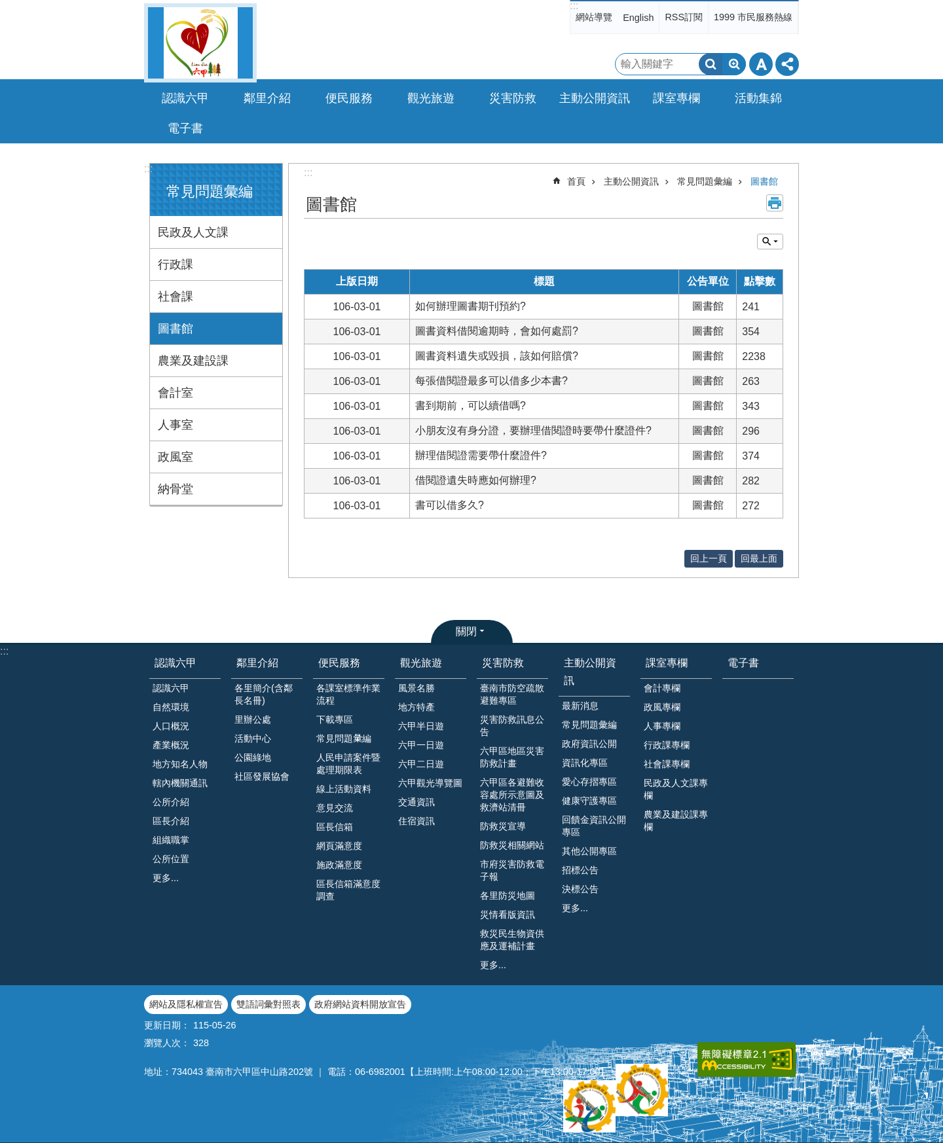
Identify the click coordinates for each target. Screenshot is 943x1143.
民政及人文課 (193, 232)
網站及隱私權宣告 (186, 1004)
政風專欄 (662, 707)
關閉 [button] (466, 631)
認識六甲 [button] (185, 98)
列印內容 (774, 202)
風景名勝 (416, 688)
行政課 (175, 264)
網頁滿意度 (339, 846)
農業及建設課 (193, 360)
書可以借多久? (449, 505)
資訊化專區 (585, 762)
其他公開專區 (589, 851)
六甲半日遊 (421, 726)
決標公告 (580, 889)
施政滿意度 (339, 865)
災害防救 (503, 662)
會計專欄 (662, 688)
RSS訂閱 (684, 17)
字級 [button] (761, 64)
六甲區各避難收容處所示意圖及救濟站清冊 (512, 794)
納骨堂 (175, 489)
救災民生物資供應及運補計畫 (512, 939)
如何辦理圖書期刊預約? (470, 306)
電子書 (185, 128)
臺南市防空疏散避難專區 (512, 694)
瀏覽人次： (167, 1043)
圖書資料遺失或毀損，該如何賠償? (496, 355)
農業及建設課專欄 (676, 820)
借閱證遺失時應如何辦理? (475, 480)
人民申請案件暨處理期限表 (348, 763)
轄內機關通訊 (180, 783)
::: (574, 5)
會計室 (175, 392)
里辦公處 (252, 719)
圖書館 (175, 328)
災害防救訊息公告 (512, 725)
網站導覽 (594, 17)
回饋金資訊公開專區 (594, 825)
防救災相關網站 (512, 845)
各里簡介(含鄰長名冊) (263, 694)
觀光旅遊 (421, 662)
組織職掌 (171, 840)
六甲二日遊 (421, 764)
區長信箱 (334, 827)
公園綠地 (252, 757)
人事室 (175, 424)
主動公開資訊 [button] (594, 98)
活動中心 (252, 738)
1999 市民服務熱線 (753, 17)
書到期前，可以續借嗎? (470, 405)
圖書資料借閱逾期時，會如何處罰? (496, 330)
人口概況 (171, 726)
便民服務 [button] (349, 98)
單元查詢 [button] (770, 241)
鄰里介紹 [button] (267, 98)
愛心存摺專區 (589, 781)
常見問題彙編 (209, 191)
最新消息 (580, 705)
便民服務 (339, 662)
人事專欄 (662, 726)
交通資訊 (416, 802)
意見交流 (334, 808)
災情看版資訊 (507, 914)
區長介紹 (171, 821)
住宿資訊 (416, 821)
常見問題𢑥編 (343, 738)
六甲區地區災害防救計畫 (512, 757)
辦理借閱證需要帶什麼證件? (481, 455)
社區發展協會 (261, 776)
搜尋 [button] (710, 64)
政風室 (175, 456)
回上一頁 (708, 558)
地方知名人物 (180, 764)
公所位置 (171, 859)
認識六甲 (175, 662)
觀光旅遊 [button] (430, 98)
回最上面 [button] (759, 558)
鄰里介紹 (257, 662)
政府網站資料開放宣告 (360, 1004)
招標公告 (580, 870)
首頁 (576, 181)
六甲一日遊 (421, 745)
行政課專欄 (667, 745)
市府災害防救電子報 (512, 870)
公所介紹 (171, 802)
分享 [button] (787, 64)
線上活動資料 (343, 789)
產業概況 (171, 745)
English (638, 17)
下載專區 (334, 719)
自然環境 (171, 707)
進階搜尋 (734, 64)
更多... (166, 878)
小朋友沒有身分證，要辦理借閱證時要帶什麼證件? (533, 430)
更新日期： (167, 1025)
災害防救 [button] (512, 98)
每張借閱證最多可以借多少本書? (491, 380)
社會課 (175, 296)
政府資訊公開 (589, 743)
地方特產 (416, 707)
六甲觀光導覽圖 (430, 783)
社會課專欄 (667, 764)
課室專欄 (667, 662)
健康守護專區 (589, 800)
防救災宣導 (503, 826)
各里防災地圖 (507, 895)
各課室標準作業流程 (348, 694)
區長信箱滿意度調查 (348, 890)
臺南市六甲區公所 (200, 42)
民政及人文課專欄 (676, 789)
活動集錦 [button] (758, 98)
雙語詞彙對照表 (268, 1004)
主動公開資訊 (631, 181)
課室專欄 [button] (676, 98)
